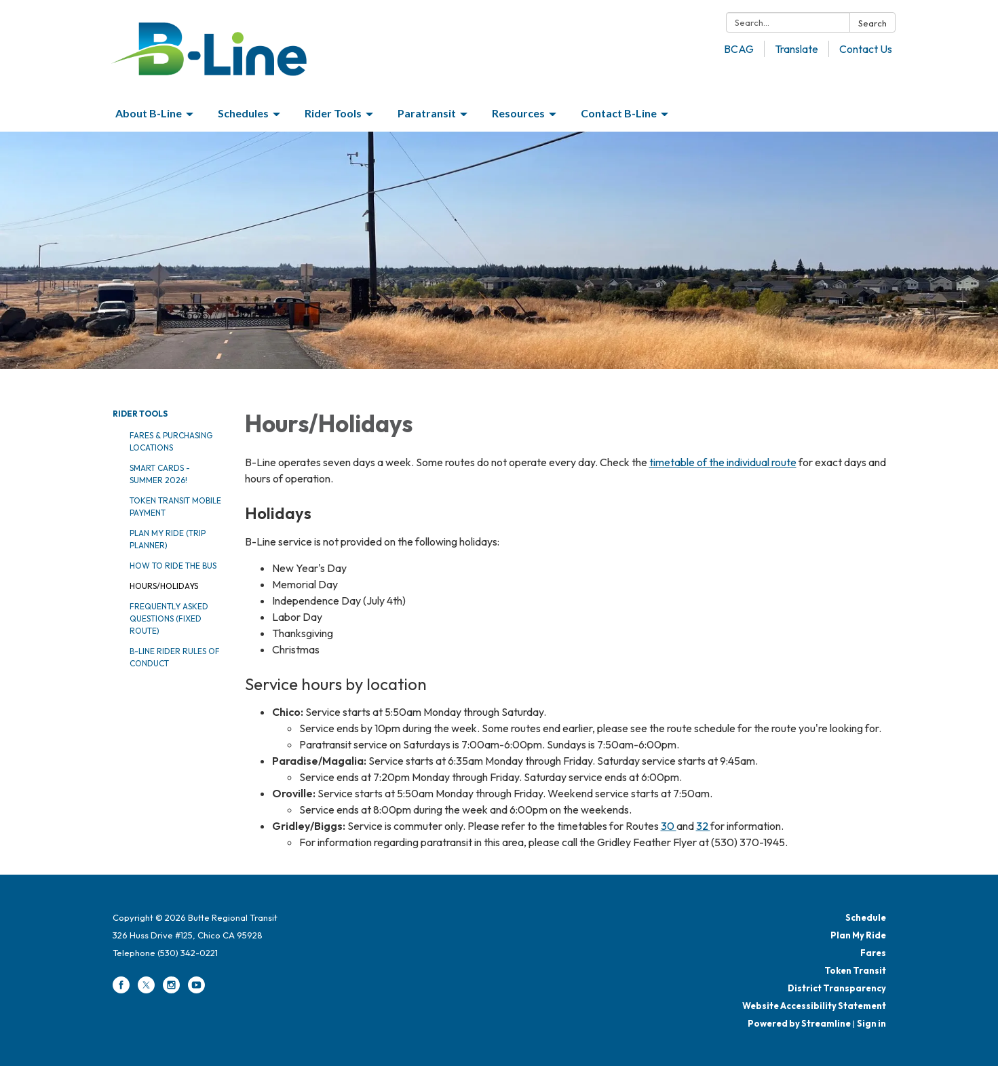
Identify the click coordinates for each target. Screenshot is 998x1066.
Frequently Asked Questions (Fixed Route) (169, 618)
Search (872, 23)
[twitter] (146, 990)
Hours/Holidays (164, 586)
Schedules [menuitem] (243, 113)
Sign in (871, 1023)
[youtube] (196, 990)
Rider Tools (140, 413)
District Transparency (837, 988)
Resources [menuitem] (518, 113)
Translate (796, 49)
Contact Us (865, 49)
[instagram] (171, 990)
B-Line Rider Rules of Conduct (175, 657)
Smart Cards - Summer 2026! (160, 474)
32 (703, 826)
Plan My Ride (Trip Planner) (168, 539)
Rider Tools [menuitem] (333, 113)
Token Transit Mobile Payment (175, 506)
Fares (873, 952)
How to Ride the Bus (173, 565)
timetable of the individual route (723, 462)
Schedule (865, 917)
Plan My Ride (858, 935)
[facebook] (121, 990)
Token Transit (855, 970)
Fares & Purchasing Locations (171, 441)
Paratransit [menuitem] (427, 113)
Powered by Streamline (799, 1023)
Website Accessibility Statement (814, 1005)
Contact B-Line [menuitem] (619, 113)
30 (668, 826)
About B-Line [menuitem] (148, 113)
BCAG (739, 49)
